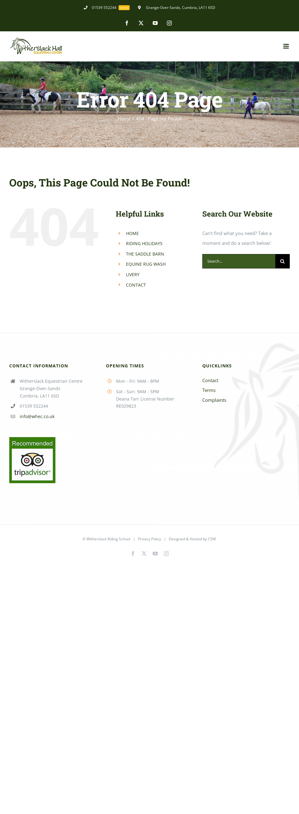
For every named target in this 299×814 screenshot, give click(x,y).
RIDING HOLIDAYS (144, 243)
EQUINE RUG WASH (146, 264)
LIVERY (132, 274)
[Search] (282, 261)
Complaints (214, 400)
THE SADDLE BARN (145, 254)
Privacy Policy (149, 539)
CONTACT (136, 285)
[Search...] (238, 261)
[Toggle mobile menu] (286, 46)
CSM (212, 539)
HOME (132, 233)
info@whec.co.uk (37, 416)
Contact (210, 380)
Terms (209, 390)
